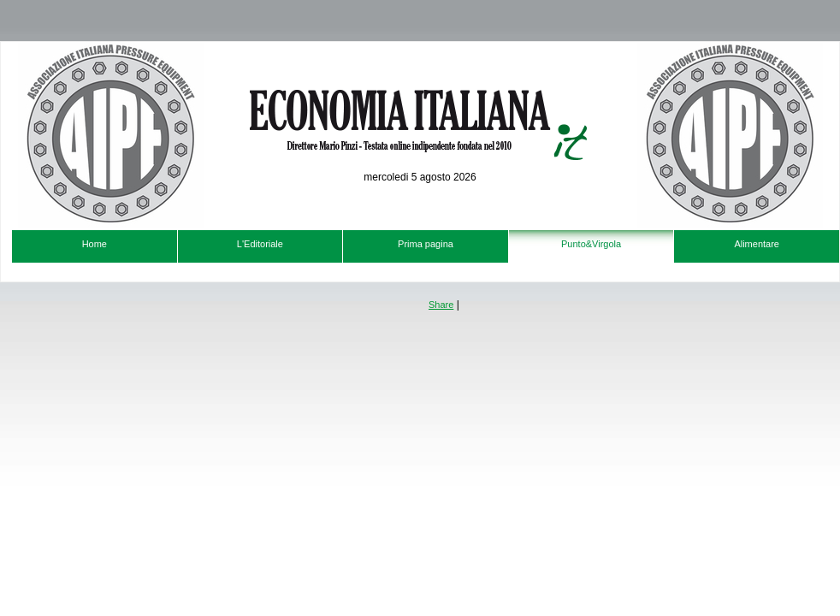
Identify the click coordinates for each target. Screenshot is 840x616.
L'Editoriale (260, 244)
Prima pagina (425, 244)
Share (441, 304)
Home (94, 244)
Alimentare (756, 244)
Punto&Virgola (591, 244)
